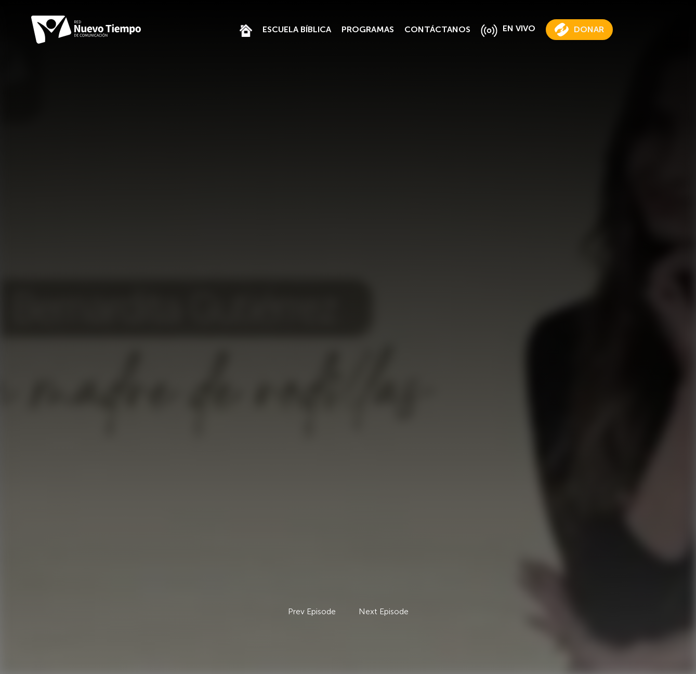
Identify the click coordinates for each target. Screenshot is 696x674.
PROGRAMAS (368, 29)
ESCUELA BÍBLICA (296, 29)
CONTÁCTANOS (437, 29)
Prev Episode (312, 611)
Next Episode (384, 611)
